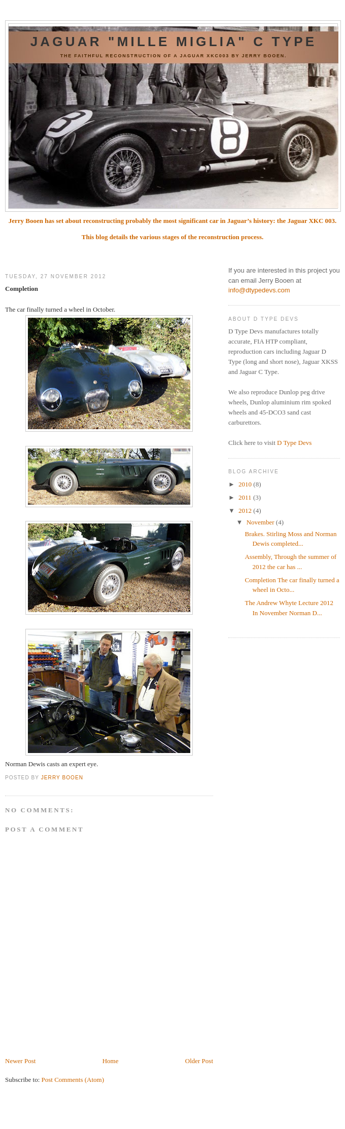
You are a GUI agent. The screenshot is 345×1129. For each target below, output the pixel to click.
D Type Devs (294, 442)
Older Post (199, 1061)
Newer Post (20, 1061)
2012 (245, 510)
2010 (245, 484)
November (261, 522)
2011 (245, 497)
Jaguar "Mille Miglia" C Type (173, 41)
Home (110, 1061)
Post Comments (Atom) (73, 1079)
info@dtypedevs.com (259, 290)
